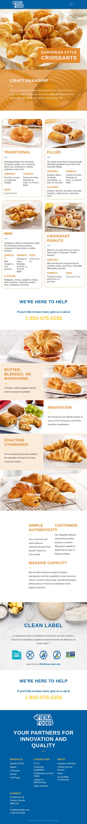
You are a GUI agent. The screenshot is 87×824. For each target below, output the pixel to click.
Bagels (13, 767)
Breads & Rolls (17, 763)
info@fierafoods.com (19, 810)
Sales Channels (41, 786)
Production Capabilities (39, 768)
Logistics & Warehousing (40, 781)
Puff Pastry (15, 778)
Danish (13, 774)
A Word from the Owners (64, 768)
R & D (36, 763)
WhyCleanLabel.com (50, 664)
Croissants (15, 770)
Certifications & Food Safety (43, 774)
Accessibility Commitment (63, 778)
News (60, 773)
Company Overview (66, 763)
